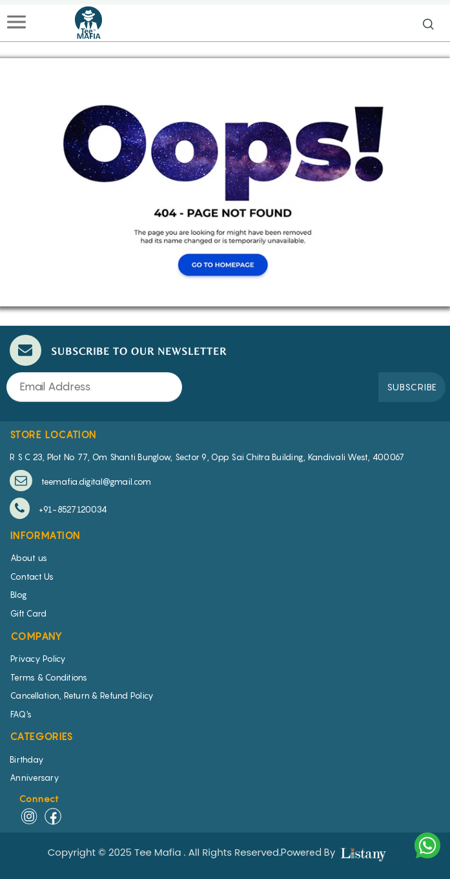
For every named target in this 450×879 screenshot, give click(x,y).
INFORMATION (45, 535)
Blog (18, 594)
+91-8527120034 (58, 508)
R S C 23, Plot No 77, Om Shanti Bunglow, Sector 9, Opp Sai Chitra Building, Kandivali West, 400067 (207, 457)
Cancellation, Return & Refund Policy (82, 695)
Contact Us (32, 576)
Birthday (27, 759)
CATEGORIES (41, 736)
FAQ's (21, 714)
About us (28, 558)
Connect (39, 798)
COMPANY (36, 636)
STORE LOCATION (53, 434)
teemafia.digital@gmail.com (80, 480)
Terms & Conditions (49, 677)
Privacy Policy (38, 658)
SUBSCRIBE (412, 386)
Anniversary (34, 777)
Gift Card (28, 613)
